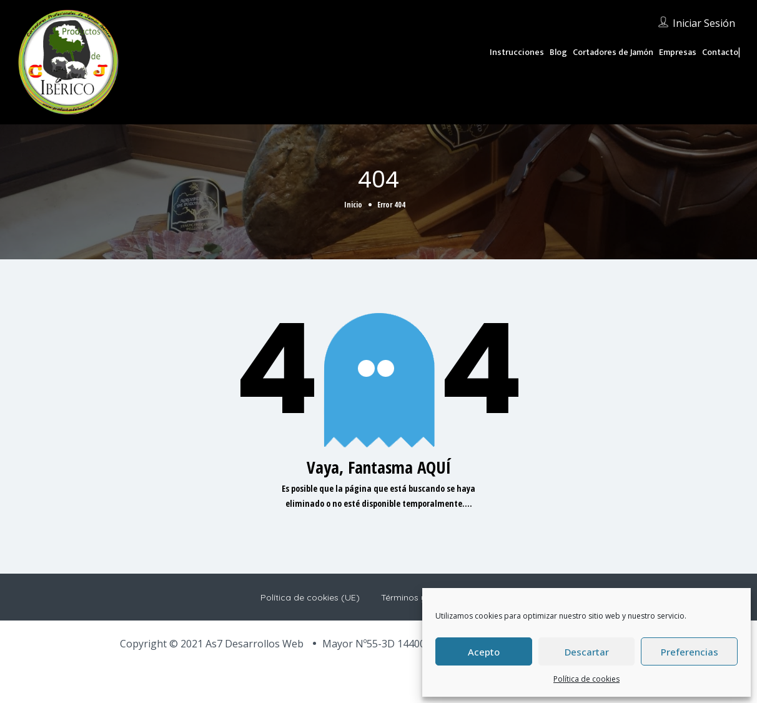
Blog (558, 52)
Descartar (587, 652)
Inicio (353, 204)
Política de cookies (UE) (310, 597)
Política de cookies (586, 679)
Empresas (677, 52)
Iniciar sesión (704, 23)
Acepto (484, 652)
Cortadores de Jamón (613, 52)
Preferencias (689, 652)
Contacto (720, 52)
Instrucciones (517, 52)
